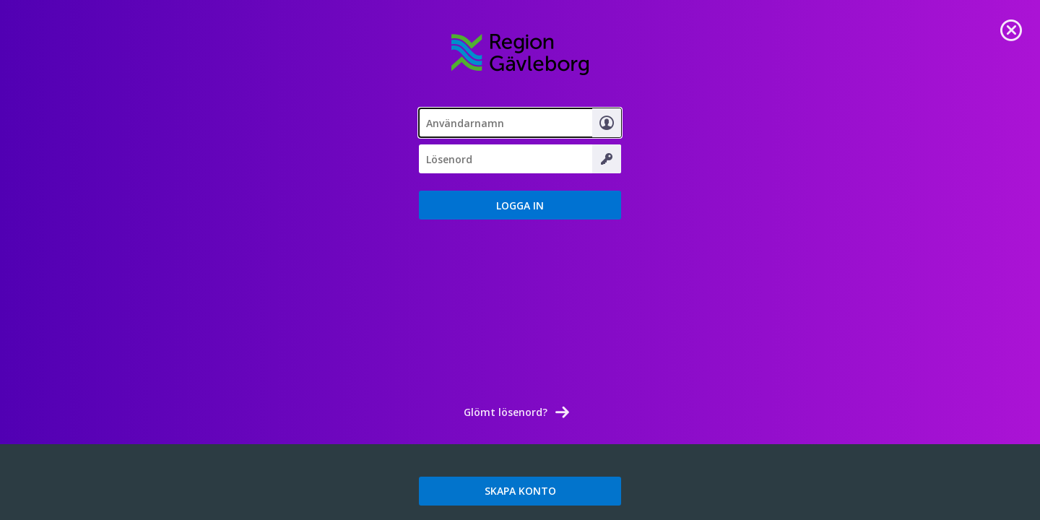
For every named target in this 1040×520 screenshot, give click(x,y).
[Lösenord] (520, 158)
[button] (520, 205)
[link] (1011, 28)
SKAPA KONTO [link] (520, 491)
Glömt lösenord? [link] (505, 412)
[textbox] (520, 122)
